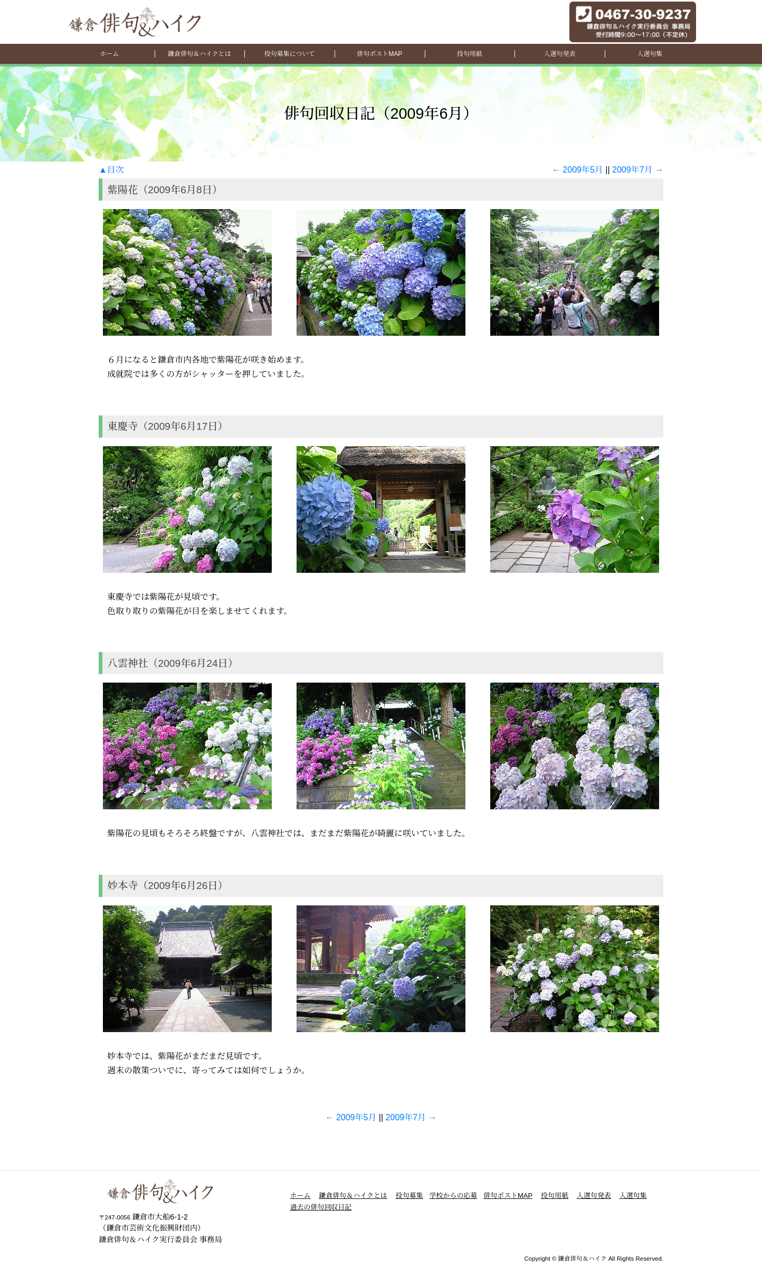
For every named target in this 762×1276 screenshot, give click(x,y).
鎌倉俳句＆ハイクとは (199, 54)
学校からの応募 (454, 1195)
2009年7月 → (637, 169)
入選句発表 (560, 54)
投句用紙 (469, 54)
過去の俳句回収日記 (321, 1207)
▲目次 (111, 169)
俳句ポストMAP (379, 54)
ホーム (109, 54)
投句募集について (289, 54)
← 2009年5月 (577, 169)
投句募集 (409, 1195)
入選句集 (649, 54)
